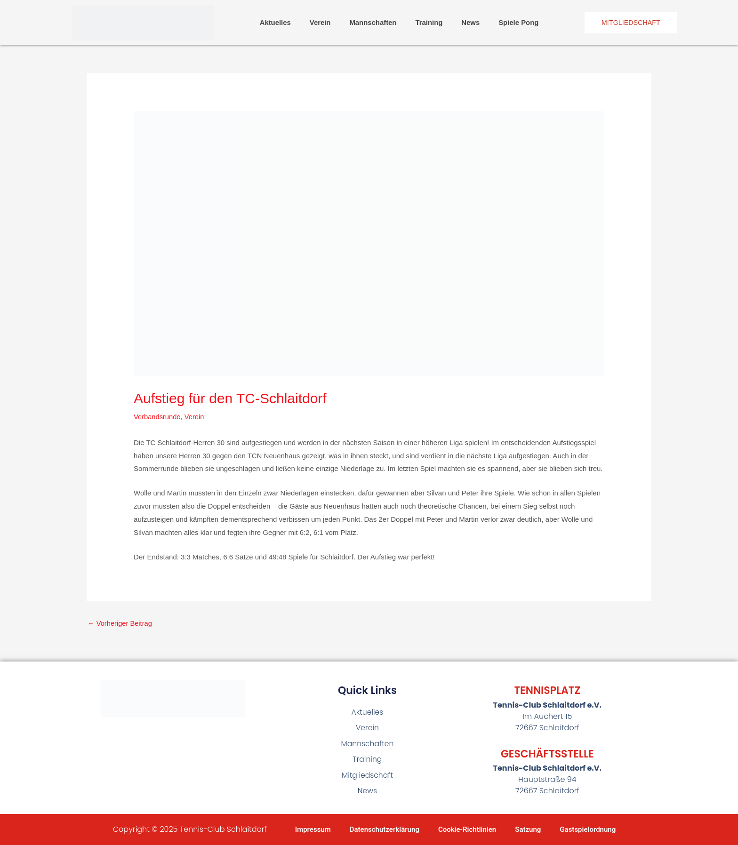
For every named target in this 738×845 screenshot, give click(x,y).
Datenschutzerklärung (384, 829)
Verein (319, 22)
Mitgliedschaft (367, 776)
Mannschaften (373, 22)
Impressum (313, 829)
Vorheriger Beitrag (120, 623)
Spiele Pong (519, 22)
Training (429, 22)
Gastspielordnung (588, 829)
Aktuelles (274, 22)
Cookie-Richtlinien (467, 829)
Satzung (528, 829)
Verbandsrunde (158, 417)
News (471, 22)
